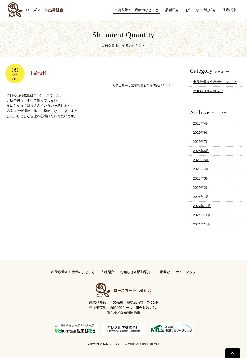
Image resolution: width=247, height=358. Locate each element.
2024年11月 (202, 215)
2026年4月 (201, 123)
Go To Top (232, 353)
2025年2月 (201, 188)
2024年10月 (202, 224)
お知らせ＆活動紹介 (208, 91)
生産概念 (163, 272)
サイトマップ (186, 272)
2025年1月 (201, 197)
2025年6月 (201, 151)
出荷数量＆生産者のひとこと (151, 85)
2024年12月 (202, 206)
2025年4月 (201, 169)
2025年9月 (201, 132)
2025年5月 (201, 160)
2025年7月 (201, 142)
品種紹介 (107, 272)
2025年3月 (201, 178)
